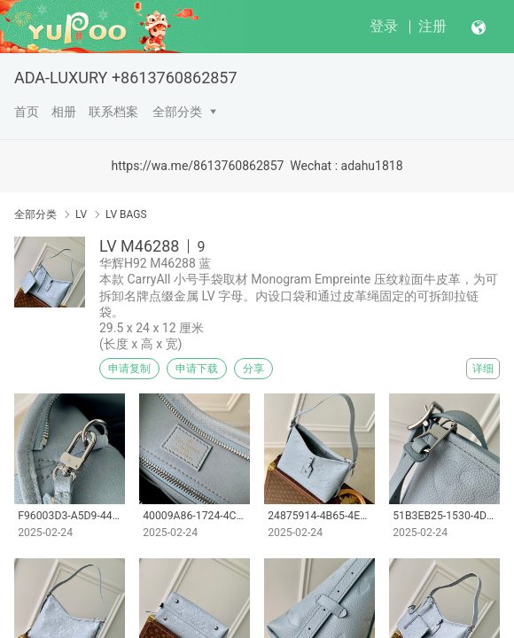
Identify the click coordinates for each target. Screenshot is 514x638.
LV (81, 214)
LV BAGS (126, 214)
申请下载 (196, 368)
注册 (432, 26)
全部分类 (177, 112)
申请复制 (129, 368)
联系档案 (113, 112)
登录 (384, 26)
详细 (483, 368)
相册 (63, 112)
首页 (26, 112)
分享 (253, 368)
